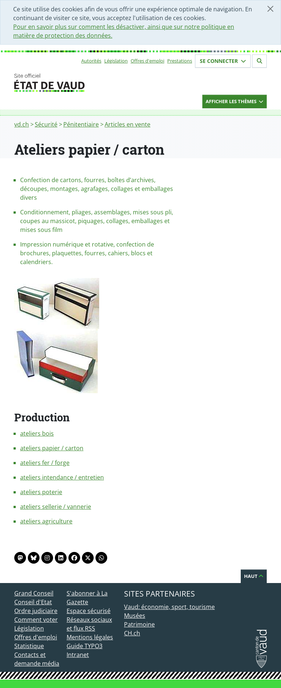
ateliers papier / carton (51, 448)
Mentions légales (90, 637)
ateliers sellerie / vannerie (55, 507)
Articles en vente (127, 124)
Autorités (91, 60)
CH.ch (132, 633)
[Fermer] (270, 8)
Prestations (179, 60)
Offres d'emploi (147, 60)
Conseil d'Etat (33, 602)
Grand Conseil (33, 593)
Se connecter (223, 60)
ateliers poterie (41, 492)
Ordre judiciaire (35, 611)
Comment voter (36, 620)
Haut (253, 576)
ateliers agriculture (46, 521)
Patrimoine (139, 624)
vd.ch (21, 124)
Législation (116, 60)
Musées (134, 616)
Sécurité (46, 124)
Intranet (78, 655)
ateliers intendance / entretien (62, 477)
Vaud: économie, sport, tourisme (169, 607)
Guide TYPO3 (84, 646)
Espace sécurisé (88, 611)
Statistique (29, 646)
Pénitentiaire (81, 124)
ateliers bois (37, 433)
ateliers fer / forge (45, 463)
